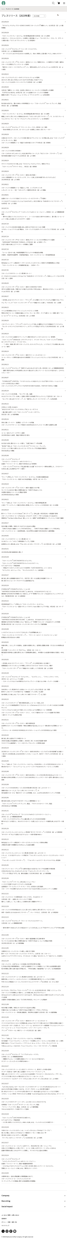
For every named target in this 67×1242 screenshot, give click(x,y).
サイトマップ (5, 1225)
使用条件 (4, 1218)
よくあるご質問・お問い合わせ (10, 1215)
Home (3, 9)
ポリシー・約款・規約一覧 (9, 1222)
